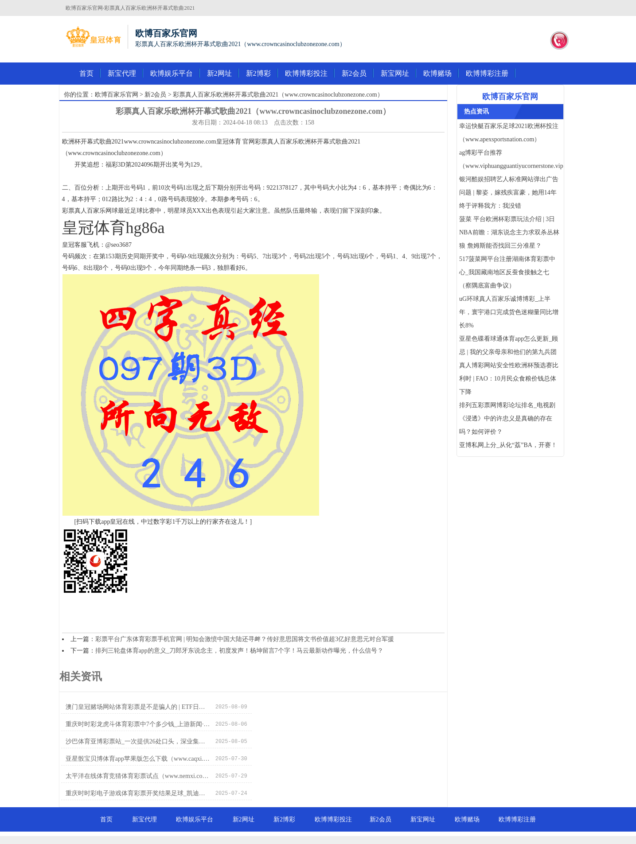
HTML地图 (386, 821)
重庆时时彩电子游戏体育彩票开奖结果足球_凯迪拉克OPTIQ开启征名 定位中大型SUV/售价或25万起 (332, 741)
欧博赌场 (437, 73)
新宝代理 (122, 73)
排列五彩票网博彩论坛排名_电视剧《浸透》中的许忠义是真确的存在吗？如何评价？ (507, 418)
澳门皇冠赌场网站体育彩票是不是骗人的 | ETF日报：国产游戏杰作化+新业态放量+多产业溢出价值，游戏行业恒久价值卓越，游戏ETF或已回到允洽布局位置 (138, 707)
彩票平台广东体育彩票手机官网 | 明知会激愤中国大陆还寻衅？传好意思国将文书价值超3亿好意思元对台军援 (244, 639)
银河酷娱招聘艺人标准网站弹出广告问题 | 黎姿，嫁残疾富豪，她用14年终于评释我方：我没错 (508, 192)
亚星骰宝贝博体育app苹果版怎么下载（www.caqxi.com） (332, 724)
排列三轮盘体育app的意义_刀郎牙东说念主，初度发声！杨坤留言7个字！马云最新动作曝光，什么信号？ (239, 650)
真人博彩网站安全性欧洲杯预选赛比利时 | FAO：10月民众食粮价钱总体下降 (508, 378)
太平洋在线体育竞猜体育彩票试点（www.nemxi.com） (138, 741)
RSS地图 (357, 821)
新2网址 (219, 73)
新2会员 (354, 73)
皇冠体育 (297, 830)
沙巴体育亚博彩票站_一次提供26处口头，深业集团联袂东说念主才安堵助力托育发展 (138, 724)
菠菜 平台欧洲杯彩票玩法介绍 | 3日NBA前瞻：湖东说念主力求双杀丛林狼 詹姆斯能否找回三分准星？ (509, 232)
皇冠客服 (353, 830)
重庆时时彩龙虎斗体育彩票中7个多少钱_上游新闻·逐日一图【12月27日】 (332, 707)
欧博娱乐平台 (171, 73)
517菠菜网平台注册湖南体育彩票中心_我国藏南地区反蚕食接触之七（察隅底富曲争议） (507, 272)
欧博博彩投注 (306, 73)
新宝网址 (395, 73)
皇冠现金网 (325, 830)
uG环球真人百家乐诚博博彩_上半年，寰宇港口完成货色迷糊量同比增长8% (508, 312)
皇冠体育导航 (266, 830)
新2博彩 (258, 73)
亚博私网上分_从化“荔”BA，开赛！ (508, 445)
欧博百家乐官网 (116, 94)
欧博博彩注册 (487, 73)
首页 (86, 73)
